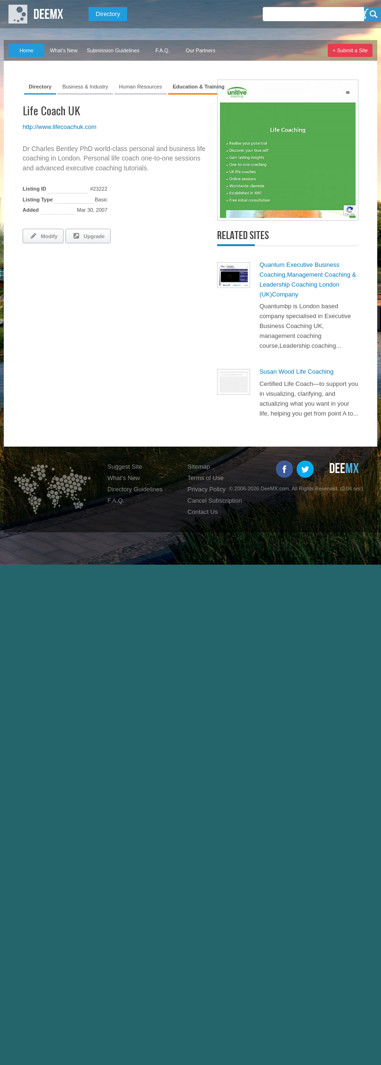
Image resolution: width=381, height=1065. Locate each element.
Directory (108, 13)
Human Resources (140, 86)
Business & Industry (85, 86)
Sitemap (198, 466)
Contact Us (202, 511)
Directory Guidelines (134, 489)
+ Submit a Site (350, 50)
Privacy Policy (206, 489)
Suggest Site (124, 466)
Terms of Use (205, 477)
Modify (43, 236)
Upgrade (88, 236)
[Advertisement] (133, 276)
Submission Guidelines (113, 50)
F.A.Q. (162, 50)
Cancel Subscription (214, 500)
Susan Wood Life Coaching (296, 371)
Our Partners (200, 50)
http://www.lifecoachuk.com (60, 126)
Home (26, 50)
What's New (63, 50)
